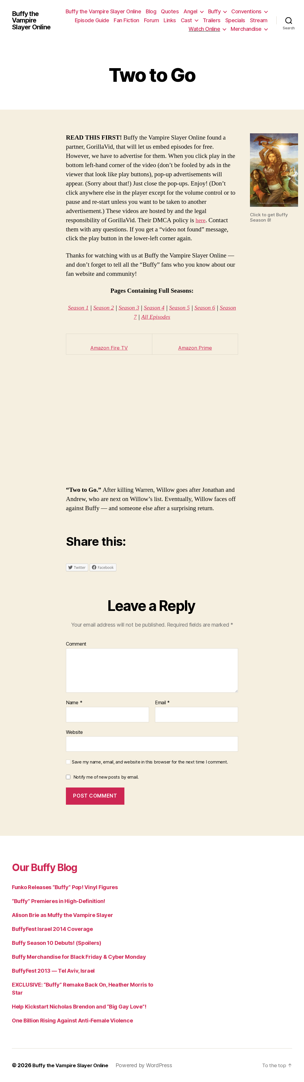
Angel (231, 11)
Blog (192, 11)
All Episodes (165, 317)
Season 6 (218, 308)
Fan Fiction (173, 20)
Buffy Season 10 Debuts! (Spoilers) (56, 943)
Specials (152, 29)
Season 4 (164, 308)
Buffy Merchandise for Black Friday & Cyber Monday (79, 957)
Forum (198, 20)
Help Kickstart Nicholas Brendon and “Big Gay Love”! (79, 1006)
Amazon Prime (195, 348)
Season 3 (137, 308)
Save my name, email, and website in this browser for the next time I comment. (150, 762)
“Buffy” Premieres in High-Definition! (58, 901)
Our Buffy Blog (50, 866)
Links (216, 20)
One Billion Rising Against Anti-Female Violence (72, 1020)
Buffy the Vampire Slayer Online (33, 20)
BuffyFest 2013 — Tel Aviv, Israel (53, 971)
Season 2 (110, 308)
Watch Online (204, 29)
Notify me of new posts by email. (106, 777)
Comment (76, 644)
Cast (233, 20)
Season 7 (134, 317)
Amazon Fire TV (109, 348)
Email (162, 702)
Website (74, 732)
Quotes (211, 11)
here (201, 220)
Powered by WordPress (149, 1065)
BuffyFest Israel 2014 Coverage (52, 929)
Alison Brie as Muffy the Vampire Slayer (62, 915)
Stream (175, 29)
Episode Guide (139, 20)
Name (74, 702)
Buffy (255, 11)
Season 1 (83, 308)
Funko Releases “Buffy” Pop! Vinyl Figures (65, 887)
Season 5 (191, 308)
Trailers (258, 20)
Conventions (96, 20)
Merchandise (246, 29)
